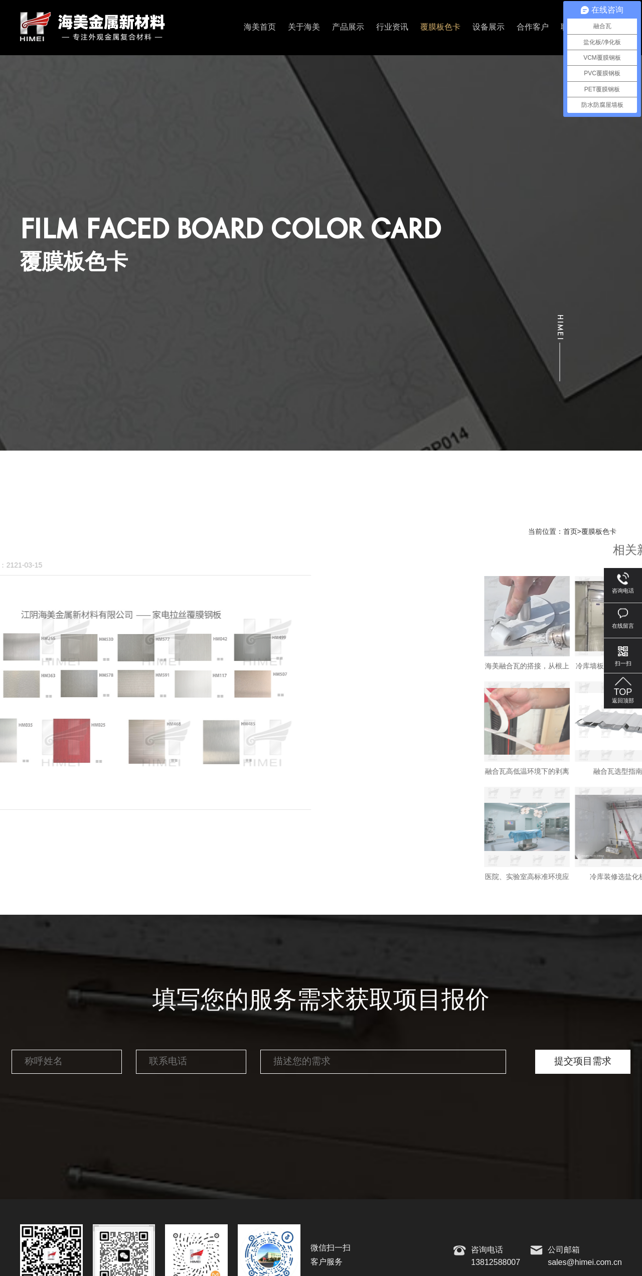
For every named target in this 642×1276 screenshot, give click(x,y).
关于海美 (304, 27)
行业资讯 (392, 27)
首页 (570, 531)
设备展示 (488, 27)
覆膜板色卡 (440, 27)
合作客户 (533, 27)
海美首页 (260, 27)
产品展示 (348, 27)
